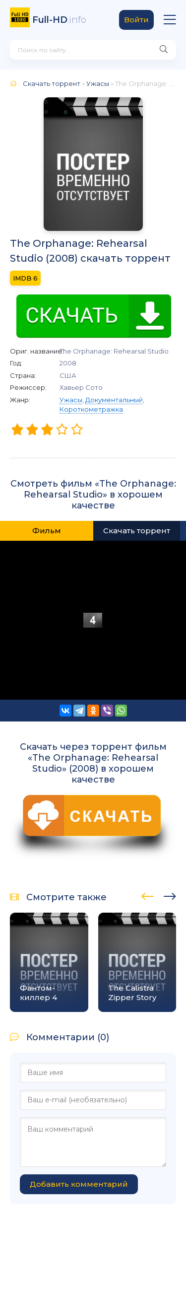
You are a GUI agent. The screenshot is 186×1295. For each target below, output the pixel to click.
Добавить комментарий (79, 1184)
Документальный (114, 400)
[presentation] (147, 895)
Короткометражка (91, 409)
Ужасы (71, 400)
